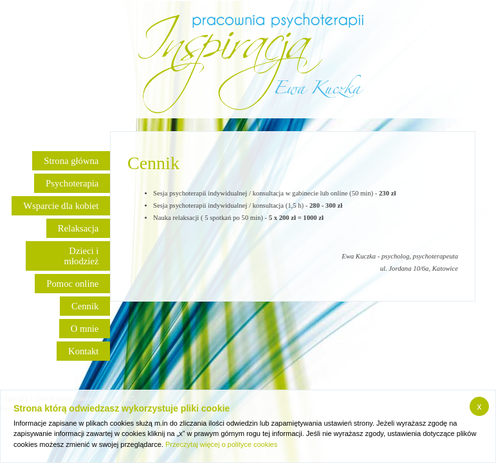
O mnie (85, 328)
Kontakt (83, 351)
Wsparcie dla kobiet (60, 206)
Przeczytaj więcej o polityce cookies (221, 444)
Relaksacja (78, 228)
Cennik (84, 306)
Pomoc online (72, 283)
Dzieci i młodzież (81, 256)
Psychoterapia (72, 183)
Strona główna (71, 161)
